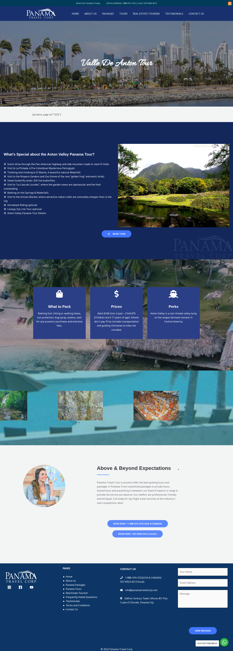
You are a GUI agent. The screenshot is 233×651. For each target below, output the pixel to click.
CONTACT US (196, 13)
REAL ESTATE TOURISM (148, 13)
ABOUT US (94, 13)
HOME (79, 13)
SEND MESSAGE (203, 630)
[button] (34, 405)
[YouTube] (31, 587)
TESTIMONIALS (175, 13)
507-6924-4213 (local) (132, 581)
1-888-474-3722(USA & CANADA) (142, 577)
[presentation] (200, 617)
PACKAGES (111, 13)
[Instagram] (9, 587)
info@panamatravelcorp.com (141, 590)
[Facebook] (20, 587)
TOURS (126, 13)
